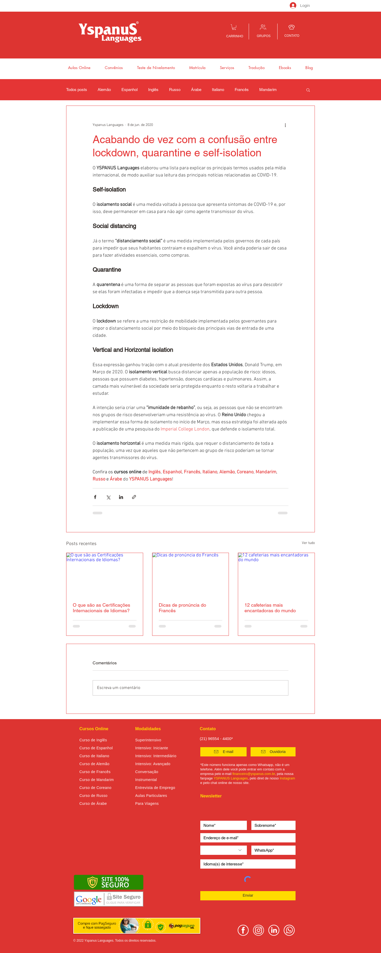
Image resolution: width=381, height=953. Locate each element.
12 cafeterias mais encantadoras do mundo (270, 607)
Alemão (104, 89)
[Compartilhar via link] (134, 497)
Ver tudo (308, 543)
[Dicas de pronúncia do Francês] (190, 574)
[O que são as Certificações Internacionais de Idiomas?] (104, 574)
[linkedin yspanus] (273, 930)
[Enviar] (248, 895)
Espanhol (129, 89)
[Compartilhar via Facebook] (95, 497)
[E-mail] (223, 751)
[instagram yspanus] (258, 930)
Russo (174, 89)
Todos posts (76, 89)
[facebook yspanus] (243, 930)
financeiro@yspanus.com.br (253, 774)
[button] (234, 27)
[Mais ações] (285, 125)
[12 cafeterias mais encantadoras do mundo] (276, 574)
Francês (242, 89)
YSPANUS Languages (231, 778)
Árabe (196, 89)
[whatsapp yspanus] (289, 930)
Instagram (287, 778)
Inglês (153, 89)
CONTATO (292, 36)
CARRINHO (234, 36)
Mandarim (268, 89)
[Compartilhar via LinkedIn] (121, 497)
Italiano (218, 89)
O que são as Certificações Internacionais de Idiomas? (101, 607)
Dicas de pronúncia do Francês (182, 607)
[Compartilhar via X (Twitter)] (108, 497)
